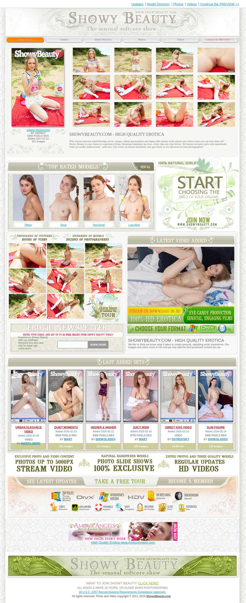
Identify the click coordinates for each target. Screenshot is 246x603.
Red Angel (99, 224)
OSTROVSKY (180, 439)
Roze (63, 224)
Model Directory (158, 4)
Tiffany (28, 224)
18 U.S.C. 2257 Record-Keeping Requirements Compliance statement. (122, 592)
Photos (178, 4)
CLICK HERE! (148, 583)
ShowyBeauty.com (158, 596)
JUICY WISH (141, 427)
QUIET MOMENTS (66, 427)
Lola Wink (134, 224)
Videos (192, 4)
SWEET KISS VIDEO (178, 427)
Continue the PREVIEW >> (219, 4)
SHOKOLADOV (106, 439)
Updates (137, 4)
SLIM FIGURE (216, 427)
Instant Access (25, 39)
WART (68, 439)
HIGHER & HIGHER (103, 427)
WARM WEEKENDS (38, 130)
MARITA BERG (30, 443)
